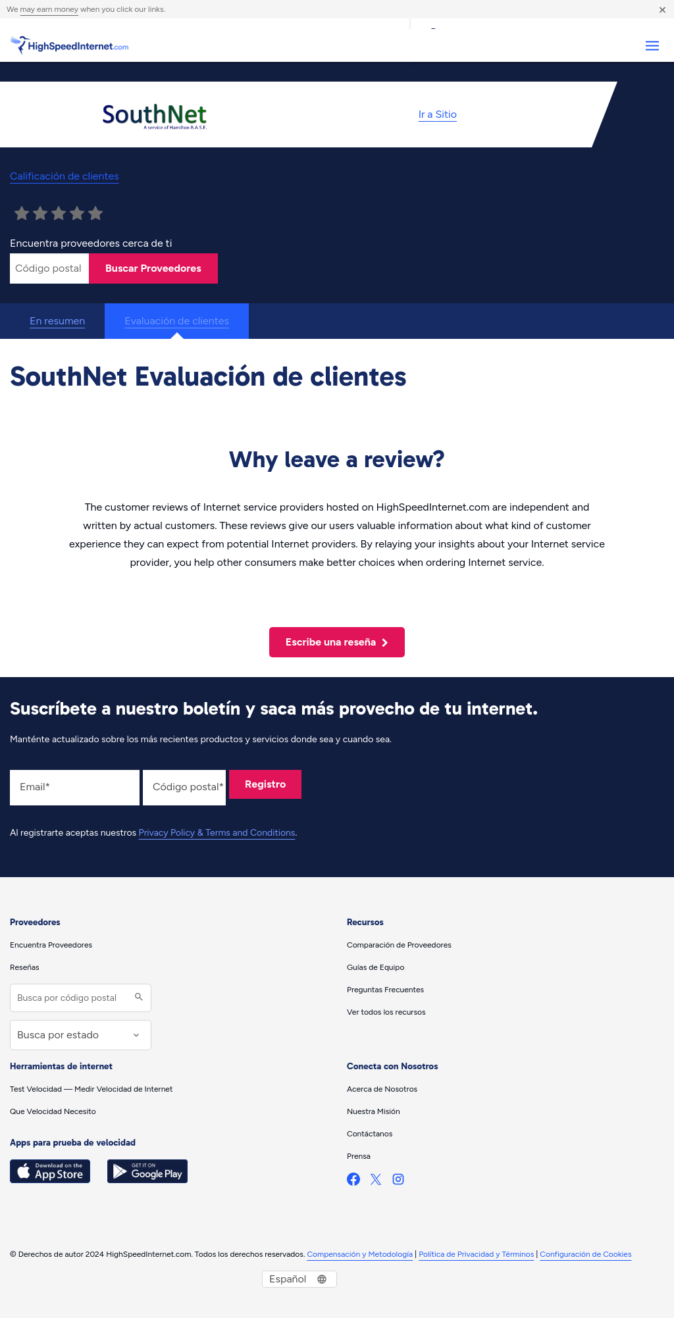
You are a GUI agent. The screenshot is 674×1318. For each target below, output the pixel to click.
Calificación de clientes (64, 176)
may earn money (49, 9)
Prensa (359, 1156)
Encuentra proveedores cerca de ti (91, 243)
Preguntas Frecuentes (385, 989)
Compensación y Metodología (360, 1254)
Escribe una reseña (337, 642)
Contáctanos (369, 1133)
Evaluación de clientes (176, 321)
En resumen (57, 321)
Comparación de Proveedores (399, 945)
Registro (265, 784)
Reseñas (24, 967)
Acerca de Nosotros (382, 1089)
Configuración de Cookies (585, 1254)
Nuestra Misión (373, 1111)
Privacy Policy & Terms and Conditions (217, 832)
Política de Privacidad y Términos (476, 1254)
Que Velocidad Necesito (53, 1111)
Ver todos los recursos (386, 1012)
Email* (35, 786)
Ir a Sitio (438, 114)
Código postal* (188, 786)
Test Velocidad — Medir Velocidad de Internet (91, 1089)
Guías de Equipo (375, 967)
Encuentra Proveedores (51, 945)
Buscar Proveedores (153, 268)
